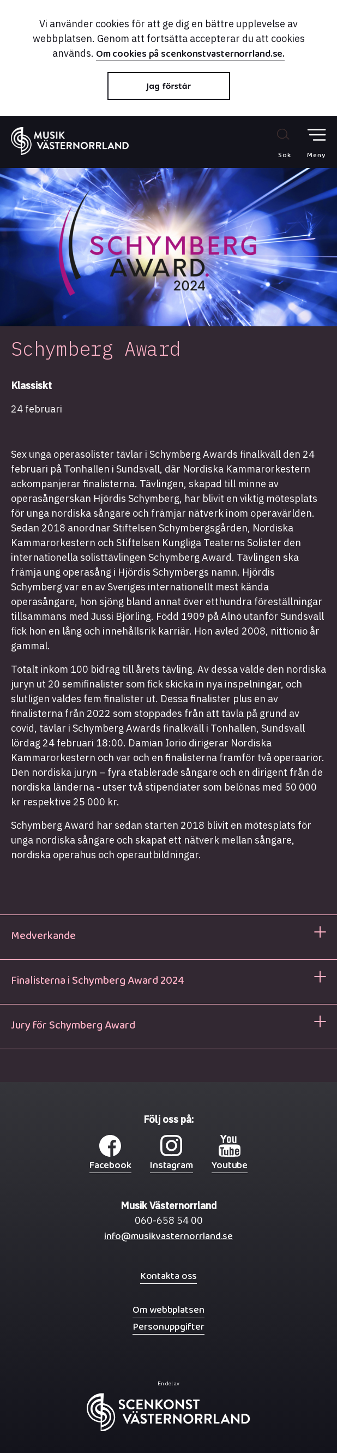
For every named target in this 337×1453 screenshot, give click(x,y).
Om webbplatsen (168, 1309)
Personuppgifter (168, 1326)
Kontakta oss (168, 1275)
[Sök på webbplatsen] (272, 143)
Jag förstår (168, 86)
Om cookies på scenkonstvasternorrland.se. (190, 55)
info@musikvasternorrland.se (168, 1239)
